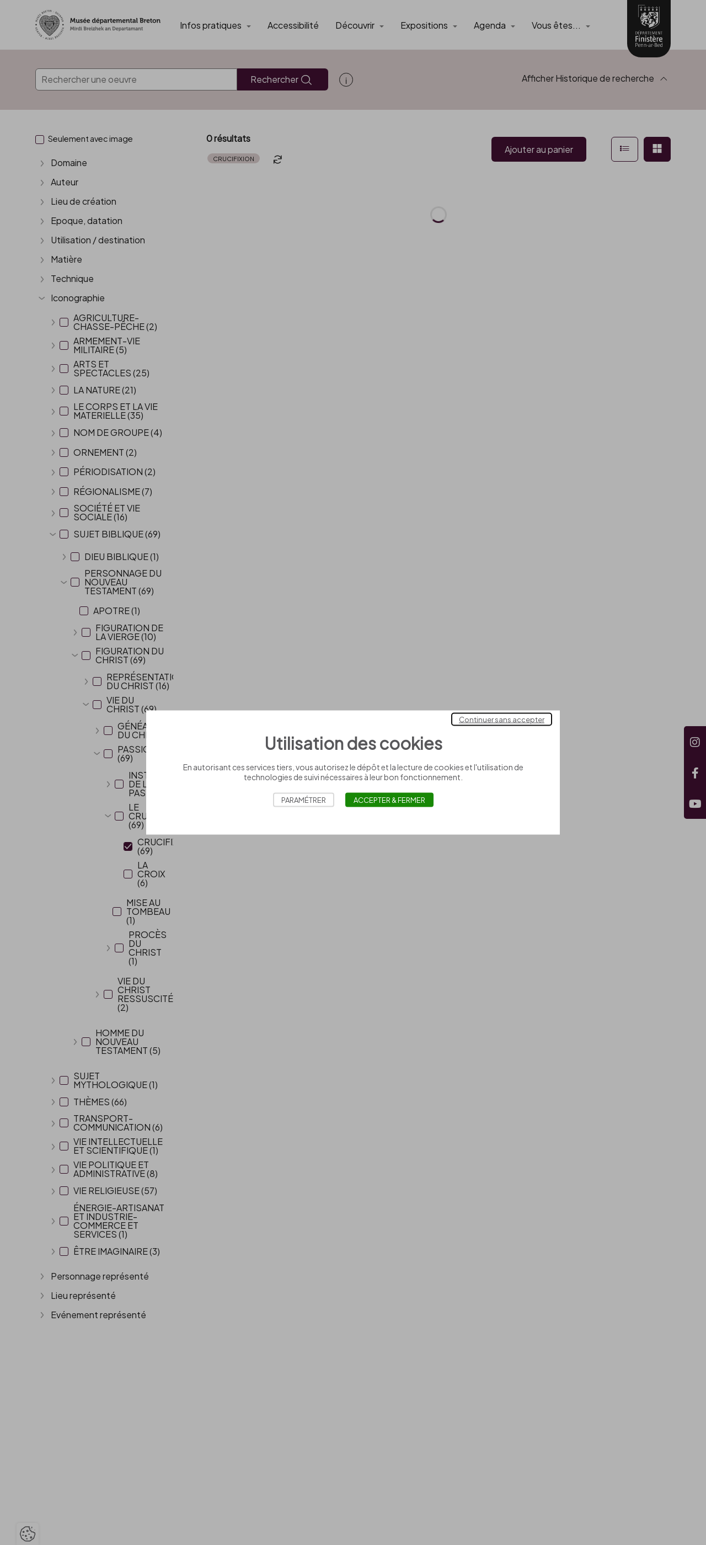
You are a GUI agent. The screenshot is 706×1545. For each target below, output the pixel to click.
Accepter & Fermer (389, 800)
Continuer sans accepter (501, 719)
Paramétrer (303, 800)
